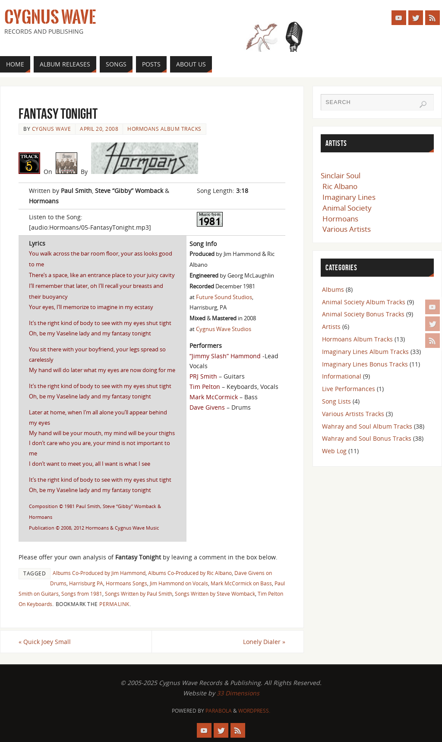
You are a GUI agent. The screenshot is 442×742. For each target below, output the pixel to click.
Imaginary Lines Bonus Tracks (365, 364)
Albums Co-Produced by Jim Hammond (99, 572)
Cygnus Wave (50, 17)
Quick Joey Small (45, 642)
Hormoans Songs (126, 583)
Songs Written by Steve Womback (215, 593)
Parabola (218, 710)
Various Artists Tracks (353, 414)
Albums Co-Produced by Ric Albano (190, 572)
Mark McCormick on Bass (241, 583)
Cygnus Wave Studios (223, 329)
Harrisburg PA (86, 583)
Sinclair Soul (340, 175)
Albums (333, 289)
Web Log (334, 451)
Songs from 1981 (81, 593)
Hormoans (340, 219)
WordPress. (254, 710)
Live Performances (348, 389)
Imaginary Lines (349, 197)
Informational (341, 376)
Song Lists (336, 401)
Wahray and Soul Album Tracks (367, 426)
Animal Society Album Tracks (363, 302)
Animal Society (347, 208)
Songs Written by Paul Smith (138, 593)
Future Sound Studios (224, 297)
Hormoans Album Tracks (164, 128)
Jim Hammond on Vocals (179, 583)
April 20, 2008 (99, 128)
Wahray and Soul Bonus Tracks (366, 438)
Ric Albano (339, 186)
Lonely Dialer (264, 642)
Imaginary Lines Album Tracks (365, 351)
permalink (114, 603)
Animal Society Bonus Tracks (363, 314)
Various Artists (346, 229)
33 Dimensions (238, 693)
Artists (331, 326)
